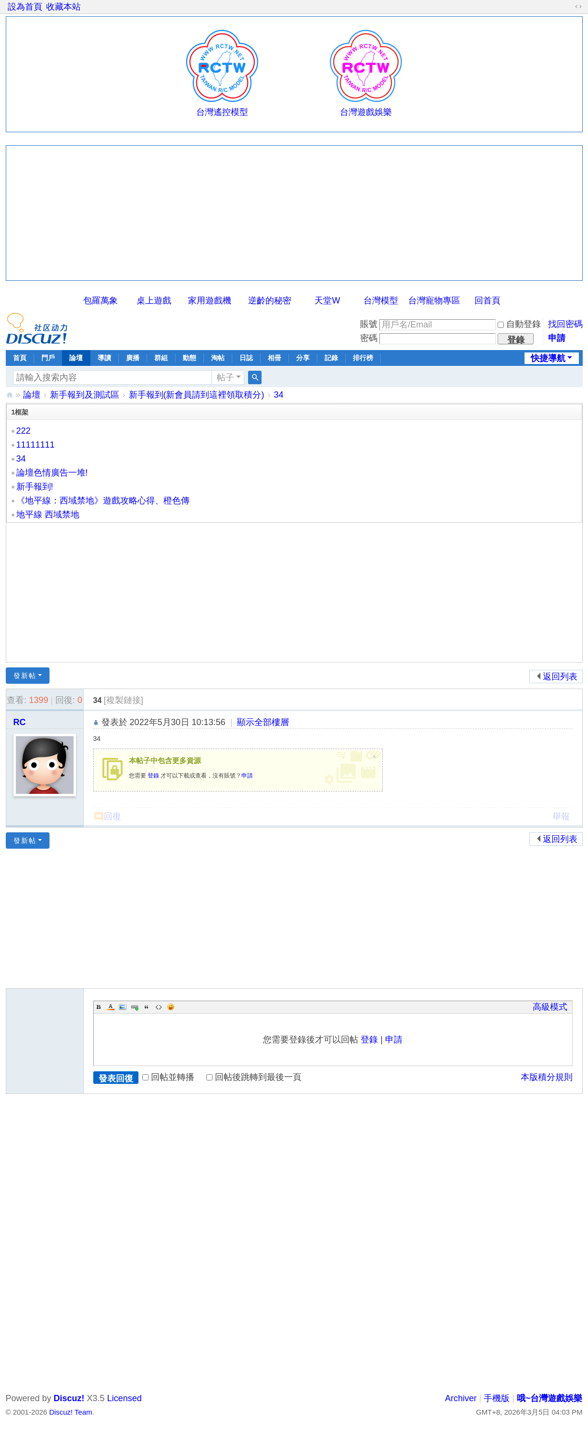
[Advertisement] (294, 213)
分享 (303, 358)
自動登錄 (519, 324)
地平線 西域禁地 (47, 514)
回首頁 (487, 300)
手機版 (497, 1398)
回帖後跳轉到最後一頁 (253, 1077)
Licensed (124, 1398)
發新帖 (25, 675)
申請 (556, 338)
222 (23, 431)
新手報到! (34, 486)
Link (134, 1007)
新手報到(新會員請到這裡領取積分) (196, 395)
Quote (146, 1007)
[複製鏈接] (123, 700)
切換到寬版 (578, 6)
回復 (112, 816)
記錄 (331, 358)
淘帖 (218, 358)
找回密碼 (565, 324)
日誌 (246, 358)
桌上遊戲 (154, 300)
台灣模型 (380, 300)
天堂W (327, 300)
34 (279, 395)
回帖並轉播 (168, 1077)
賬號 (368, 324)
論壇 (76, 358)
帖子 (225, 377)
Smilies (170, 1007)
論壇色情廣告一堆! (52, 472)
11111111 (35, 445)
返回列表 (560, 676)
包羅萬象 (100, 300)
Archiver (461, 1398)
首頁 (19, 358)
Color (110, 1007)
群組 (161, 358)
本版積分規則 (547, 1077)
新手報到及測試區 (84, 395)
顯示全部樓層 (263, 722)
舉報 (561, 816)
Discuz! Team (70, 1412)
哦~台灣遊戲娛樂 (9, 395)
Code (158, 1007)
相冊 (274, 358)
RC (19, 722)
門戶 (48, 358)
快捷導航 (548, 358)
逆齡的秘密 (269, 300)
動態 (189, 358)
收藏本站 (63, 7)
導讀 (104, 358)
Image (122, 1007)
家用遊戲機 (209, 300)
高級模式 (550, 1007)
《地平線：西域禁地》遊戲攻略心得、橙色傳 (102, 500)
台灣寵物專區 (434, 300)
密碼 (368, 338)
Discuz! (69, 1398)
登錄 (153, 775)
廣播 (132, 358)
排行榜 (363, 358)
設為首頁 (25, 7)
